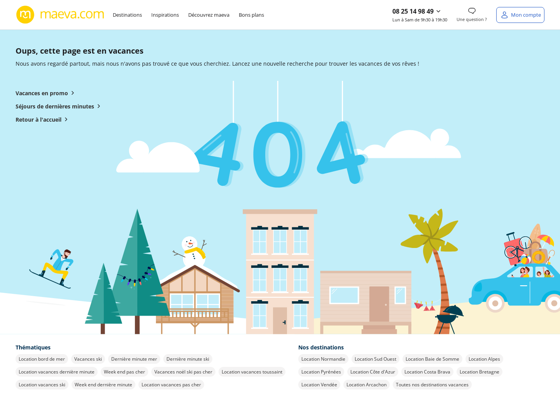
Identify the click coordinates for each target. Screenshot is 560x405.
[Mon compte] (520, 15)
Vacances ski (88, 359)
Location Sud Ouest (375, 359)
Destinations (127, 14)
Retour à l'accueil (43, 119)
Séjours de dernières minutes (59, 106)
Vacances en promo (46, 93)
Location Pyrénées (321, 371)
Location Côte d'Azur (372, 371)
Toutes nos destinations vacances (432, 384)
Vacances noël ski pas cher (183, 371)
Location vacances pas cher (171, 384)
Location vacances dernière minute (56, 371)
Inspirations (165, 14)
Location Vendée (319, 384)
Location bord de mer (42, 359)
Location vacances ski (42, 384)
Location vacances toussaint (252, 371)
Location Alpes (484, 359)
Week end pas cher (124, 371)
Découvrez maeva (208, 14)
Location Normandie (323, 359)
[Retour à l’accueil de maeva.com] (60, 14)
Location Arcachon (366, 384)
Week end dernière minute (103, 384)
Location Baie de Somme (432, 359)
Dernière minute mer (134, 359)
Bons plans (251, 14)
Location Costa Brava (427, 371)
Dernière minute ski (187, 359)
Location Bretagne (479, 371)
